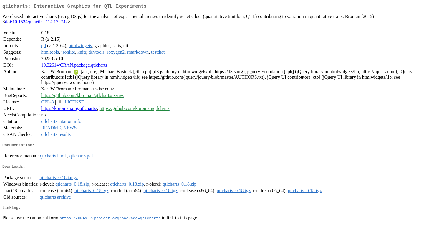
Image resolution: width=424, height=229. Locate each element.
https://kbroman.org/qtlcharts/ (69, 109)
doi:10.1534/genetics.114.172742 (36, 22)
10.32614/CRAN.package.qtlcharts (74, 66)
